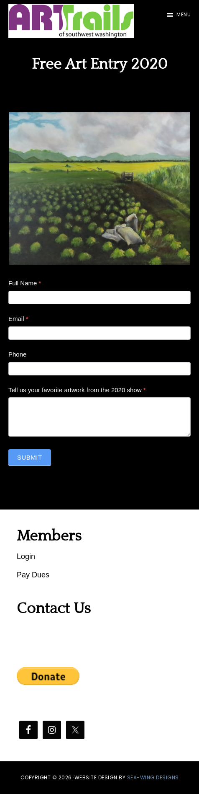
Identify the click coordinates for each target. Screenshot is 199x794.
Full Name (24, 283)
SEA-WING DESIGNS (153, 777)
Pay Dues (33, 575)
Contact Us (54, 608)
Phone (17, 354)
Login (26, 556)
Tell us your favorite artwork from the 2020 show (76, 389)
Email (18, 318)
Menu (183, 14)
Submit (29, 457)
